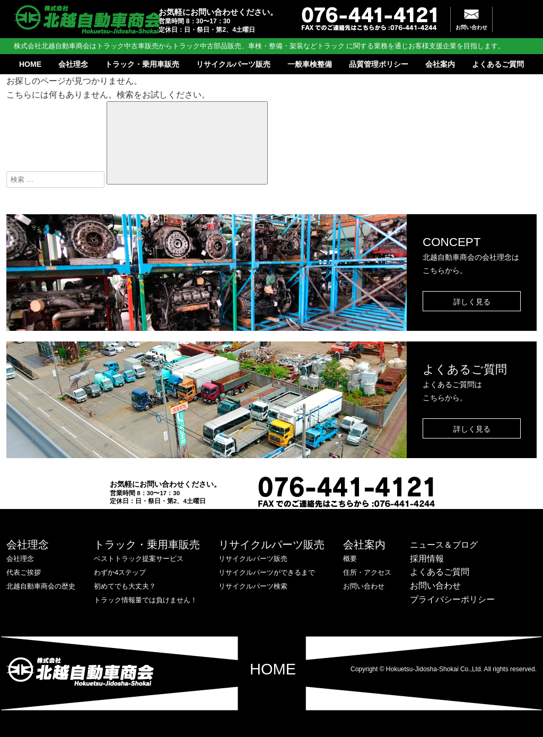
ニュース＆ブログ (444, 544)
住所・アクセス (367, 572)
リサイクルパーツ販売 (233, 64)
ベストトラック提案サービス (138, 559)
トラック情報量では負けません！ (145, 600)
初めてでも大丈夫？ (125, 586)
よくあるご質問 (498, 64)
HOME (30, 64)
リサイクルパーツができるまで (266, 572)
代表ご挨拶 (23, 572)
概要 (350, 559)
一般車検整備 (309, 64)
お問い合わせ (471, 27)
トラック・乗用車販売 (142, 64)
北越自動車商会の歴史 (40, 586)
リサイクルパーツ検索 (252, 586)
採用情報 (427, 558)
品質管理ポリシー (378, 64)
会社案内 (440, 64)
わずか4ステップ (120, 572)
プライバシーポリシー (452, 599)
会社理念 (73, 64)
